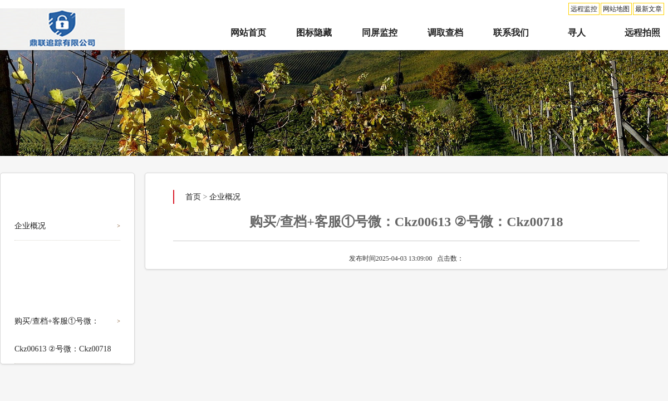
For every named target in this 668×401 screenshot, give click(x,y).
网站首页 (248, 32)
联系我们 (511, 32)
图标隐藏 (314, 32)
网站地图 (616, 9)
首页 (193, 197)
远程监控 (584, 9)
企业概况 (30, 226)
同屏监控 (379, 32)
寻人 (577, 32)
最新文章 (648, 9)
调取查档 (445, 32)
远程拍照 (642, 32)
